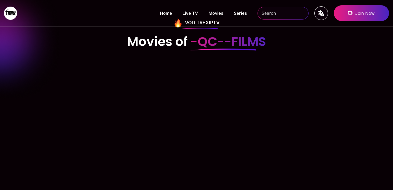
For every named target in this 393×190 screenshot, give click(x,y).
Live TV (190, 13)
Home (166, 13)
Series (240, 13)
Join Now (361, 13)
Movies (216, 13)
